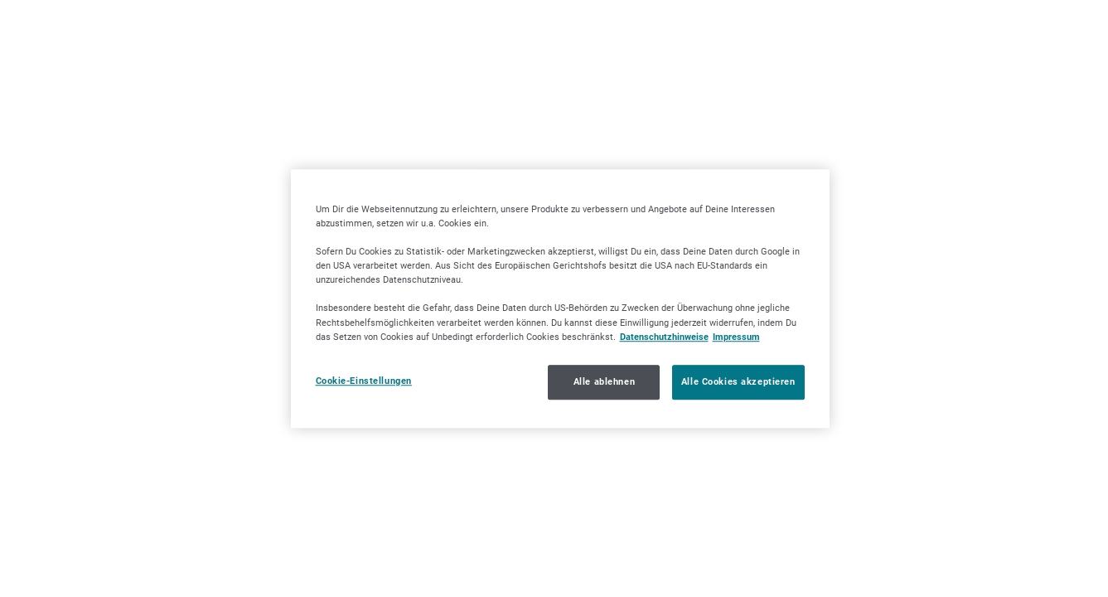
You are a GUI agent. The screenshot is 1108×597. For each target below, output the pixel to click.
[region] (560, 298)
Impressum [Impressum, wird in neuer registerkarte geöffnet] (736, 336)
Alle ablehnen (604, 381)
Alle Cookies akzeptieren (738, 381)
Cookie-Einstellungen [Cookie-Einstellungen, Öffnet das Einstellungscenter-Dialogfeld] (364, 380)
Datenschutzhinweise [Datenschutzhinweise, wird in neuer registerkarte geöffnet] (664, 336)
